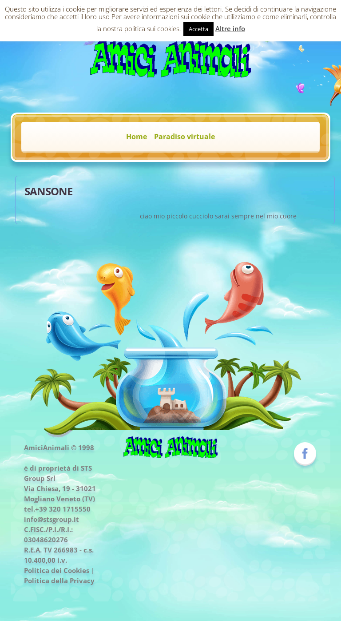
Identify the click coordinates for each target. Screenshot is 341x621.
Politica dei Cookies (56, 570)
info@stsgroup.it (51, 519)
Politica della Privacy (59, 580)
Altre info (230, 28)
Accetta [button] (198, 29)
